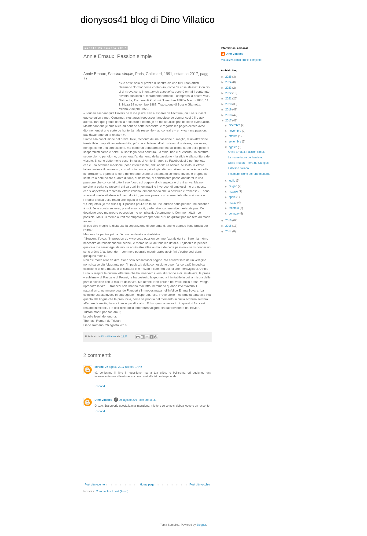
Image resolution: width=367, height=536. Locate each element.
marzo (233, 202)
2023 (228, 87)
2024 (228, 82)
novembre (235, 130)
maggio (234, 191)
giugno (233, 186)
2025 (228, 76)
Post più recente (94, 484)
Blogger (201, 524)
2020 (228, 104)
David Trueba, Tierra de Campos (248, 162)
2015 (228, 225)
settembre (235, 141)
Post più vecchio (200, 484)
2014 (228, 231)
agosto (233, 147)
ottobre (233, 136)
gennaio (234, 213)
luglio (232, 180)
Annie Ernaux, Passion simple (246, 151)
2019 (228, 109)
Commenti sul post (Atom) (112, 491)
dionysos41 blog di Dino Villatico (148, 20)
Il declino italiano (238, 168)
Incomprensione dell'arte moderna (249, 173)
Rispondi (100, 386)
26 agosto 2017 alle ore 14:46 (123, 366)
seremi (99, 366)
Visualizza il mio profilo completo (241, 60)
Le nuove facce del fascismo (245, 157)
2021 (228, 98)
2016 (228, 220)
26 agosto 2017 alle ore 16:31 (138, 399)
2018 (228, 115)
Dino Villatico (103, 399)
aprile (232, 197)
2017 (228, 120)
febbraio (234, 208)
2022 (228, 93)
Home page (147, 484)
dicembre (235, 125)
